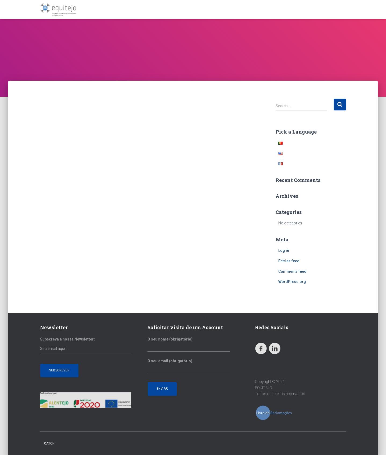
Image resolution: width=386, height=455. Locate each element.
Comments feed (292, 271)
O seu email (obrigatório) (188, 366)
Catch (49, 443)
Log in (283, 250)
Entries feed (289, 261)
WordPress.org (292, 282)
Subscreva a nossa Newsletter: (67, 339)
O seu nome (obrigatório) (188, 344)
